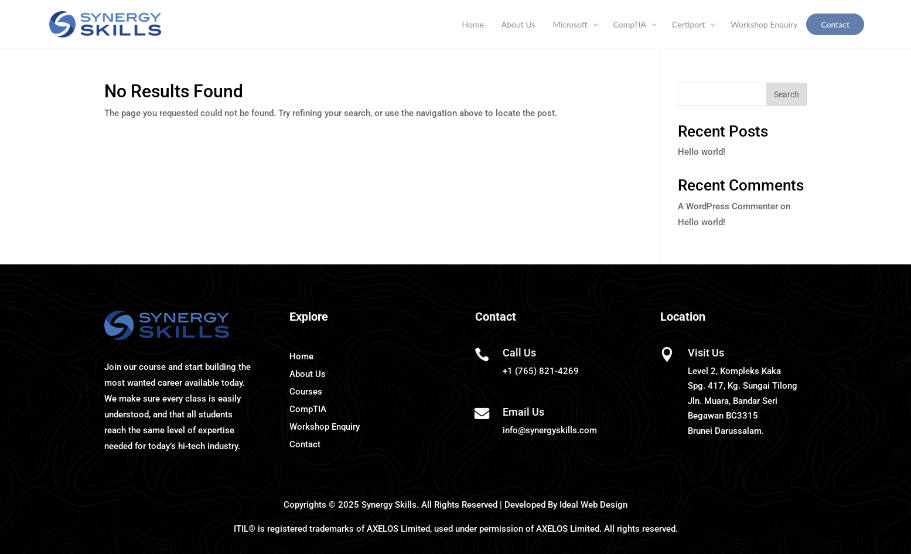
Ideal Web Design (593, 504)
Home (301, 356)
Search (786, 94)
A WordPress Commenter (728, 206)
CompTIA (307, 409)
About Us (307, 374)
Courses (305, 391)
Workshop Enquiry (324, 427)
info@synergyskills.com (550, 430)
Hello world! (701, 152)
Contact (304, 444)
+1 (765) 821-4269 (541, 371)
